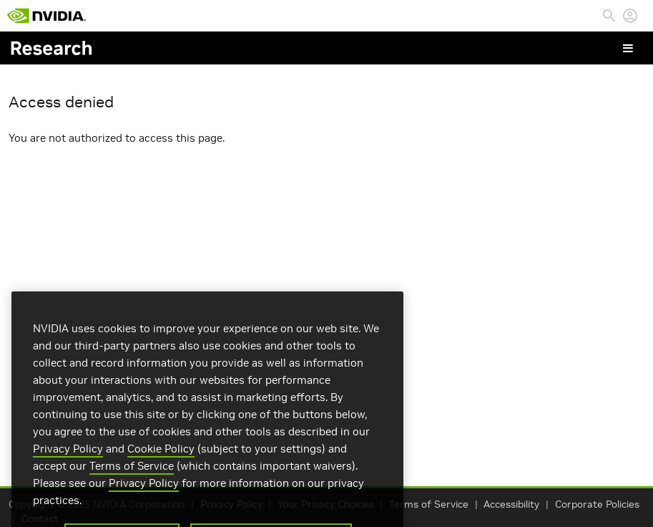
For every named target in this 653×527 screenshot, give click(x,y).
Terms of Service (428, 504)
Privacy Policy (68, 458)
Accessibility (511, 504)
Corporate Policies (597, 504)
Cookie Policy (161, 458)
